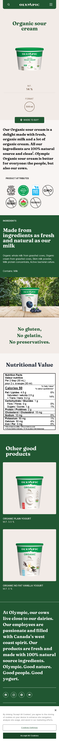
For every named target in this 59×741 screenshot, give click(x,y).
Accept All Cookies (29, 735)
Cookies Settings (29, 727)
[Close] (55, 710)
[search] (8, 4)
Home (29, 4)
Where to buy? (31, 120)
